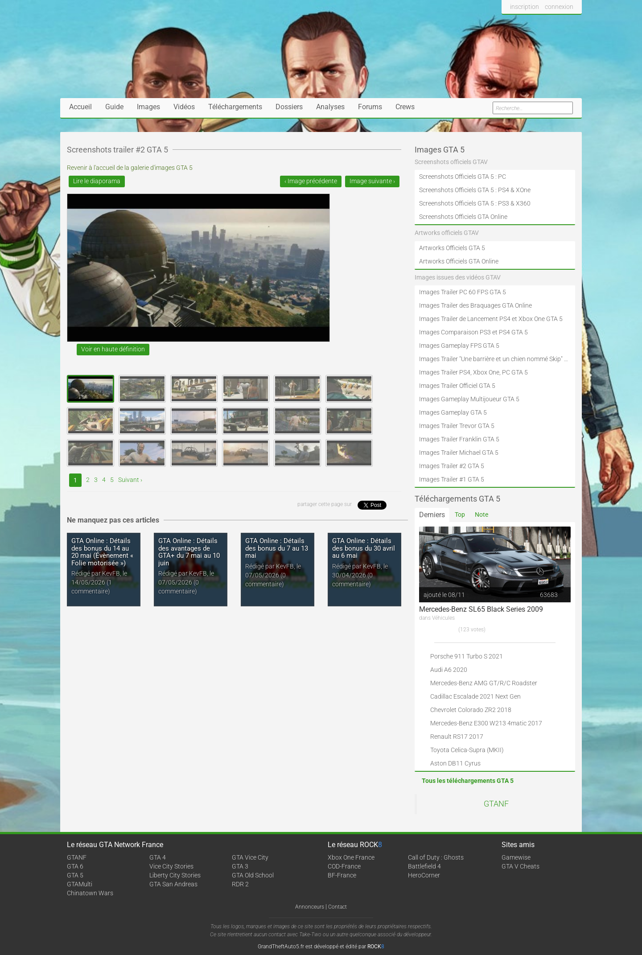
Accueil (80, 107)
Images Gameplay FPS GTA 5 (459, 345)
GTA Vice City (250, 857)
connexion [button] (559, 6)
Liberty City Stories (175, 875)
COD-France (344, 866)
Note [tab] (481, 514)
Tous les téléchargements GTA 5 (468, 780)
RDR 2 (240, 884)
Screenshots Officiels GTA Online (463, 216)
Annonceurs (309, 907)
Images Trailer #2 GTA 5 (451, 465)
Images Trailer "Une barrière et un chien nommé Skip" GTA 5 (495, 358)
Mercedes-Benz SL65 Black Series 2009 (481, 609)
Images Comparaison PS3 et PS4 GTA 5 (473, 332)
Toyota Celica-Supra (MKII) (467, 749)
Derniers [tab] (432, 514)
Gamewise (516, 857)
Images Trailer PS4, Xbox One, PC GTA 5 (473, 372)
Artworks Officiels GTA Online (458, 261)
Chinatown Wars (90, 893)
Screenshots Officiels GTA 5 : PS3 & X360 (475, 203)
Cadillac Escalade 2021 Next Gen (475, 696)
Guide (114, 107)
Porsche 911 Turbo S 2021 (466, 656)
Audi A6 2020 (448, 669)
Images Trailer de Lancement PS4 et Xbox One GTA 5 (491, 318)
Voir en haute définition (113, 349)
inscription (524, 6)
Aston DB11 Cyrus (455, 763)
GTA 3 (240, 866)
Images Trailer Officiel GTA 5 (457, 385)
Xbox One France (351, 857)
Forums (370, 107)
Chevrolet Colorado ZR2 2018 (470, 709)
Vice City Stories (171, 866)
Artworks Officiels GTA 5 (452, 247)
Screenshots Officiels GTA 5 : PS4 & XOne (475, 189)
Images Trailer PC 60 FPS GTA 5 (462, 292)
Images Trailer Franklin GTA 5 (459, 439)
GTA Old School (253, 875)
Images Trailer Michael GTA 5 (458, 452)
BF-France (342, 875)
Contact (337, 907)
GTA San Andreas (173, 884)
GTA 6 (75, 866)
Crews (405, 107)
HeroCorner (424, 875)
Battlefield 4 (424, 866)
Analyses (330, 107)
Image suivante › (372, 181)
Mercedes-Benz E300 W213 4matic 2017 (486, 723)
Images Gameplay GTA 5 (453, 412)
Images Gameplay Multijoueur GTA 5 (469, 399)
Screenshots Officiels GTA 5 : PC (462, 176)
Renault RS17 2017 (456, 736)
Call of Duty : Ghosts (436, 857)
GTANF (496, 803)
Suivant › (130, 479)
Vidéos (184, 107)
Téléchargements (235, 107)
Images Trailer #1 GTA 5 (451, 479)
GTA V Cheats (520, 866)
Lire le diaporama (96, 181)
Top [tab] (460, 514)
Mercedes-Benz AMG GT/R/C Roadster (483, 683)
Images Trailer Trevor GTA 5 (456, 425)
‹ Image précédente (310, 181)
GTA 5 (75, 875)
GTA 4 (157, 857)
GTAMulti (79, 884)
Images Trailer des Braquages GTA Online (475, 305)
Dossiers (289, 107)
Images (148, 107)
